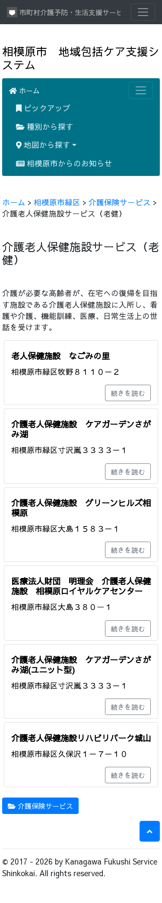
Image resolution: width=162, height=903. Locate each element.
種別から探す (44, 126)
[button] (150, 831)
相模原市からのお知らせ (64, 163)
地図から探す (43, 144)
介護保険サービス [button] (40, 805)
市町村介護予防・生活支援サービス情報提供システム (64, 12)
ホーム (24, 90)
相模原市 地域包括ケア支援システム (80, 58)
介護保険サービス (120, 202)
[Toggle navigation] (143, 12)
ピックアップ (43, 107)
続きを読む (128, 393)
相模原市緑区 (57, 202)
